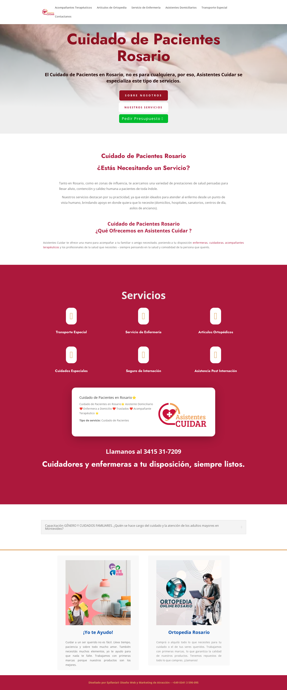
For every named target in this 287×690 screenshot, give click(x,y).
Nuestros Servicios (143, 107)
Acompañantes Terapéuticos (73, 7)
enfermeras (200, 242)
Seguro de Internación (143, 370)
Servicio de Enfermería (145, 7)
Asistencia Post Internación (215, 370)
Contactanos (63, 16)
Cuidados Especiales (71, 370)
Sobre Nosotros (143, 95)
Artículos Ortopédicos (215, 332)
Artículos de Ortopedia (112, 7)
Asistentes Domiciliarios (181, 7)
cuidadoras (216, 242)
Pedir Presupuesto (141, 118)
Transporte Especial (214, 7)
